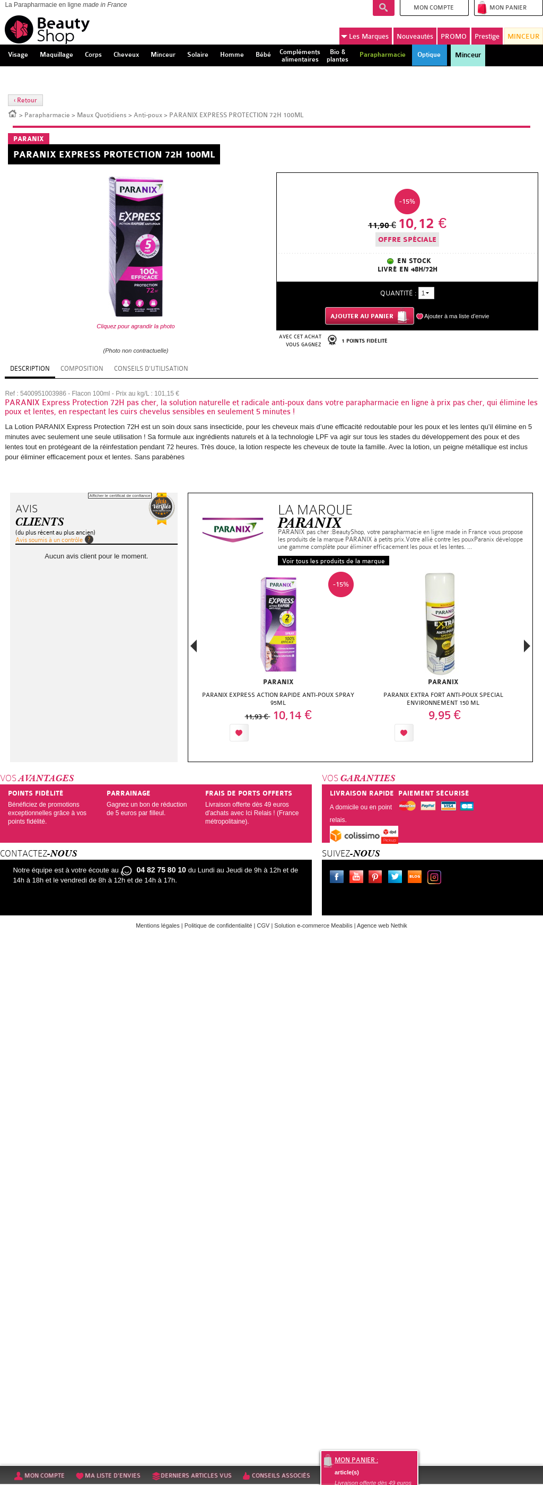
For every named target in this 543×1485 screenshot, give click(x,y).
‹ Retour (25, 100)
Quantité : (398, 293)
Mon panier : (356, 1460)
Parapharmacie (47, 115)
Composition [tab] (81, 368)
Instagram (436, 878)
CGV (263, 925)
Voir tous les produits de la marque (333, 561)
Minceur (468, 55)
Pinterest (378, 878)
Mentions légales (158, 925)
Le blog (417, 878)
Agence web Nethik (382, 925)
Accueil (12, 113)
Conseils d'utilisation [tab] (151, 368)
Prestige (487, 36)
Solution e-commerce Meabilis (313, 925)
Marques (365, 36)
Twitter (397, 878)
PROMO (454, 36)
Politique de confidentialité (218, 925)
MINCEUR (523, 36)
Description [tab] (30, 368)
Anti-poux (148, 115)
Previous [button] (193, 649)
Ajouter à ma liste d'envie (456, 316)
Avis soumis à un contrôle (49, 540)
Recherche (384, 8)
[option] (278, 659)
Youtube (358, 878)
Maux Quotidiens (102, 115)
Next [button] (527, 646)
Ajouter (275, 733)
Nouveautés (415, 36)
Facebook (339, 878)
